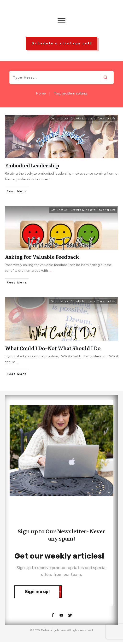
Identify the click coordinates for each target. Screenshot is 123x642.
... (51, 179)
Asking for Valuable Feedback (42, 256)
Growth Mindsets (82, 118)
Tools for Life (106, 118)
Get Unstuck (60, 118)
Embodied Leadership (32, 165)
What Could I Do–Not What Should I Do (53, 348)
